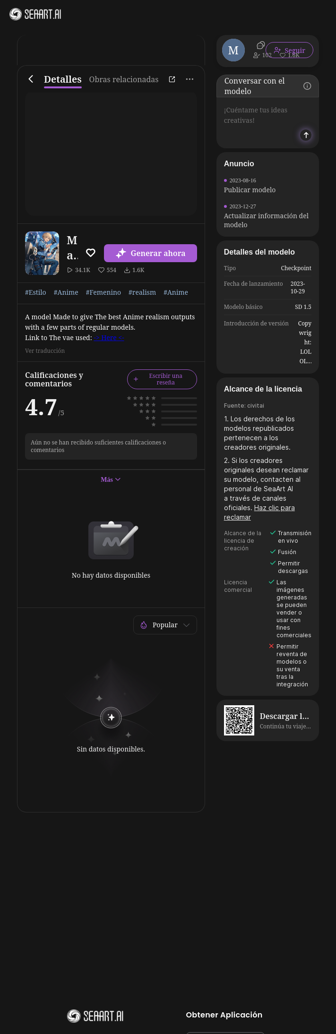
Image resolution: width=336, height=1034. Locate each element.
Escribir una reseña (157, 379)
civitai (255, 405)
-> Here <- (109, 337)
